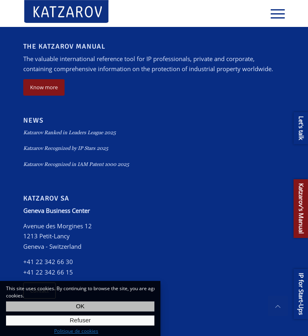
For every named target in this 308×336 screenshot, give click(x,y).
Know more (44, 87)
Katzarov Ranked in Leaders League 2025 (69, 132)
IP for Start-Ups (301, 294)
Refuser (80, 320)
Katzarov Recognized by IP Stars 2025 (65, 148)
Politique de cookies (76, 331)
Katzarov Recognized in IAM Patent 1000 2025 (76, 164)
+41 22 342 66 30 (48, 262)
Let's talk (301, 128)
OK (80, 306)
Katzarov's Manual (301, 208)
